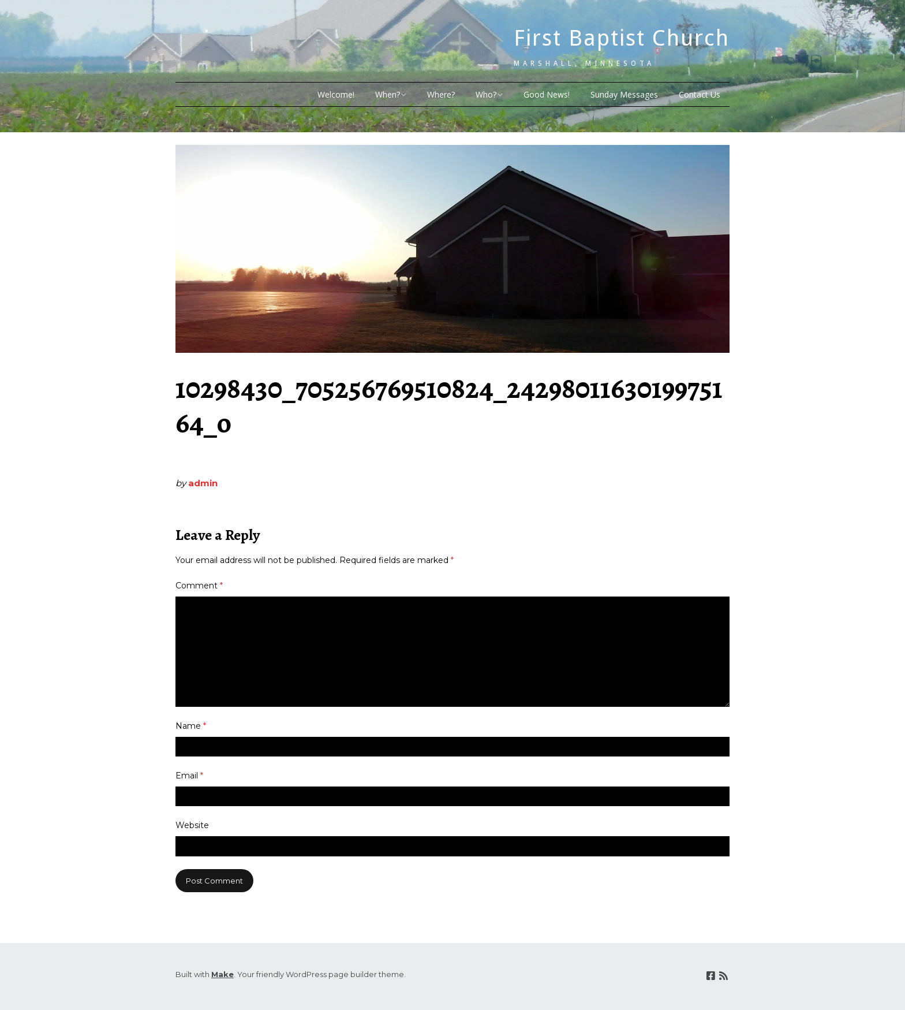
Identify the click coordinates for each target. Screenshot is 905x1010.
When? (387, 94)
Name (190, 726)
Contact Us (699, 94)
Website (192, 825)
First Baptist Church (622, 38)
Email (189, 775)
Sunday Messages (624, 94)
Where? (441, 94)
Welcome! (335, 94)
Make (222, 974)
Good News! (546, 94)
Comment (199, 585)
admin (203, 483)
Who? (486, 94)
